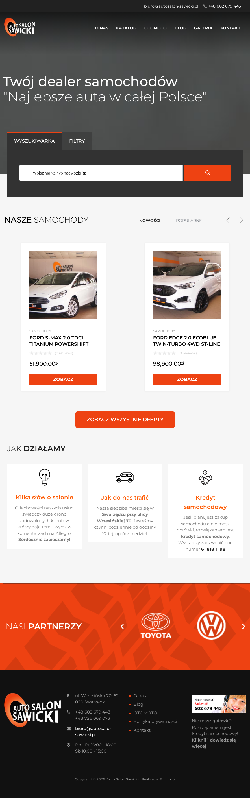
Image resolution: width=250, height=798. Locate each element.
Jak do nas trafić (125, 497)
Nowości (149, 220)
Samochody (40, 331)
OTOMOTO (155, 27)
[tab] (34, 141)
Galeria (203, 27)
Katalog (126, 27)
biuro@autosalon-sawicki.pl (171, 6)
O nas (101, 27)
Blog (180, 27)
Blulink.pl (167, 779)
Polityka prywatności (155, 721)
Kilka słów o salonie (44, 497)
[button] (122, 626)
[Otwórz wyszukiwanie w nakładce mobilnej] (125, 173)
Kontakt (230, 27)
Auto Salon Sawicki (122, 779)
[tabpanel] (125, 173)
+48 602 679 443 (224, 6)
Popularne (189, 220)
